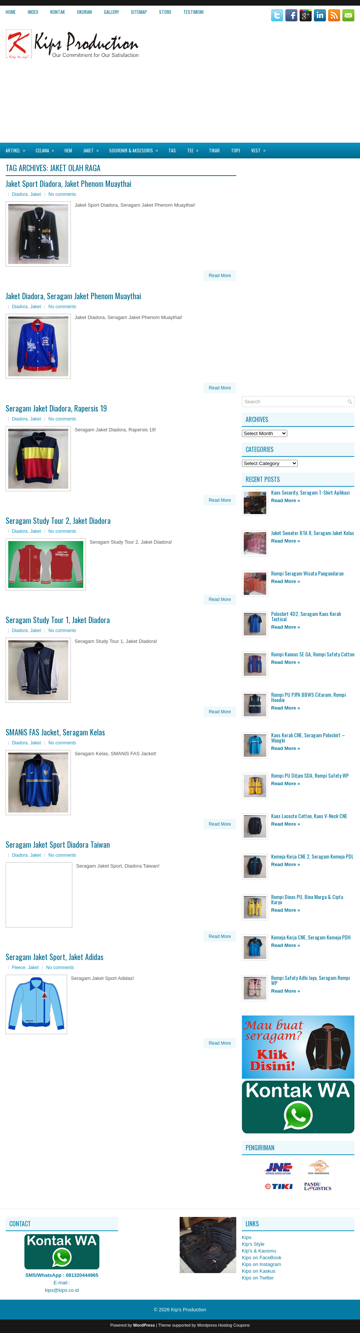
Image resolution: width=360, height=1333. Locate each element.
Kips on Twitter (258, 1278)
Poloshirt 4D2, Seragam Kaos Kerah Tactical (306, 616)
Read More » (285, 500)
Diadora (20, 194)
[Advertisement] (286, 82)
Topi (235, 150)
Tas (172, 150)
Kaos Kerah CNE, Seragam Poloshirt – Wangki (308, 737)
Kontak (57, 12)
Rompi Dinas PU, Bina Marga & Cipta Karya (307, 899)
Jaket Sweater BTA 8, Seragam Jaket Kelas (312, 533)
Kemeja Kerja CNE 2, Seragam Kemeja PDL (312, 856)
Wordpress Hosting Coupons (223, 1325)
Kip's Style (253, 1244)
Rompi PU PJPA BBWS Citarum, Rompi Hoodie (308, 697)
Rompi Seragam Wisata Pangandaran (307, 573)
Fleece (19, 967)
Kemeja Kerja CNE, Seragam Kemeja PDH (311, 937)
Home (11, 12)
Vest (260, 148)
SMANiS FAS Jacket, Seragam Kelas (55, 732)
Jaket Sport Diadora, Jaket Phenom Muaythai (68, 183)
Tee (195, 148)
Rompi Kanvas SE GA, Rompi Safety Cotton (312, 654)
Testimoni (193, 12)
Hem (68, 150)
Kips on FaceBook (262, 1257)
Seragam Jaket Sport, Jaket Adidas (55, 956)
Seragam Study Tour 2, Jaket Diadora (58, 520)
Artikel (18, 148)
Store (165, 12)
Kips (246, 1237)
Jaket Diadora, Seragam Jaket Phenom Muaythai (73, 295)
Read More (220, 275)
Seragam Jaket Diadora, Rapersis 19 (56, 408)
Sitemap (139, 12)
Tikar (214, 150)
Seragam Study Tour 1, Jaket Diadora (58, 619)
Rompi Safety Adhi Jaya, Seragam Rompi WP (310, 980)
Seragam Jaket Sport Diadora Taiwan (58, 844)
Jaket (93, 148)
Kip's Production (188, 1309)
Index (33, 12)
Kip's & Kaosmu (259, 1251)
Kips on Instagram (261, 1264)
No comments (62, 194)
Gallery (111, 12)
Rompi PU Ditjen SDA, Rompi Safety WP (310, 775)
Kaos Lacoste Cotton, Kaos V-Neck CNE (309, 816)
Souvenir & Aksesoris (136, 148)
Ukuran (84, 12)
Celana (47, 148)
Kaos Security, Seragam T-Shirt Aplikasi (310, 492)
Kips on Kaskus (259, 1271)
